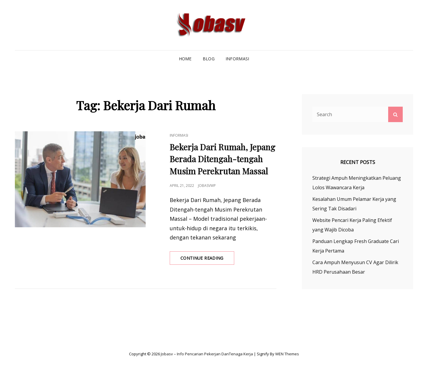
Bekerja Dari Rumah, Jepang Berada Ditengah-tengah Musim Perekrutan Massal (222, 159)
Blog (209, 59)
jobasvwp (207, 185)
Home (185, 59)
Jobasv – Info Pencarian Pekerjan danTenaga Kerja (207, 354)
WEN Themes (287, 354)
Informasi (237, 59)
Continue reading (207, 260)
